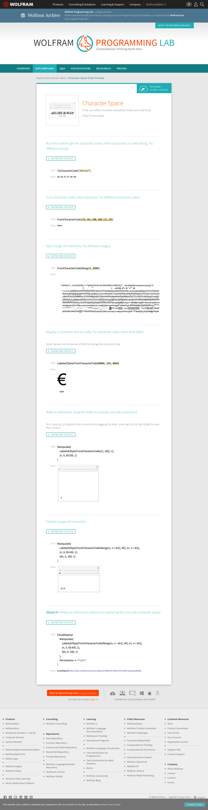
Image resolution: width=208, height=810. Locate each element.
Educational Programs (97, 740)
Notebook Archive (55, 771)
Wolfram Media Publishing (140, 775)
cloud (130, 699)
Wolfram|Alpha (134, 723)
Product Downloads (177, 728)
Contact (171, 777)
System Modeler (14, 741)
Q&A (62, 68)
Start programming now (73, 693)
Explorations (44, 68)
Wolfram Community (97, 775)
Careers (171, 773)
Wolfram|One (12, 723)
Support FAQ (173, 749)
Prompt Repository (56, 756)
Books (89, 768)
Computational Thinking (139, 745)
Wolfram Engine (14, 766)
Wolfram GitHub (54, 776)
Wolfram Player (13, 770)
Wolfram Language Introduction (103, 748)
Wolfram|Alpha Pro (15, 754)
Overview (23, 68)
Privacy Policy (184, 797)
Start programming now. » (77, 18)
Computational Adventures (141, 749)
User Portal (173, 732)
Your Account (174, 737)
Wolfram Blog (93, 780)
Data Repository (54, 738)
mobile (151, 699)
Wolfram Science (135, 770)
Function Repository (56, 742)
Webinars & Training (96, 735)
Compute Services (15, 737)
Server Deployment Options (20, 783)
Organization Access (177, 741)
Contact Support (176, 754)
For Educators (81, 68)
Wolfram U (91, 723)
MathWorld (132, 766)
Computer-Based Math (138, 740)
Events (170, 782)
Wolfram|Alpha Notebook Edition (23, 749)
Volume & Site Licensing (18, 778)
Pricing (122, 68)
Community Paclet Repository (61, 747)
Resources (103, 68)
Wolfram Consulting (56, 723)
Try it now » (159, 88)
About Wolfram (175, 768)
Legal (171, 797)
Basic (63, 78)
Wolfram (161, 797)
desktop (139, 699)
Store (170, 723)
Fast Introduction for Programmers (97, 754)
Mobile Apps (12, 758)
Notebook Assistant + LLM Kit (21, 732)
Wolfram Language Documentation (96, 730)
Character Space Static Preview (86, 78)
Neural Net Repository (57, 751)
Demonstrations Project (139, 757)
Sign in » (94, 699)
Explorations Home (48, 78)
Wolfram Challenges (137, 732)
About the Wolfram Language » (174, 25)
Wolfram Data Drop (137, 761)
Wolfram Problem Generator (142, 728)
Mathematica (12, 728)
